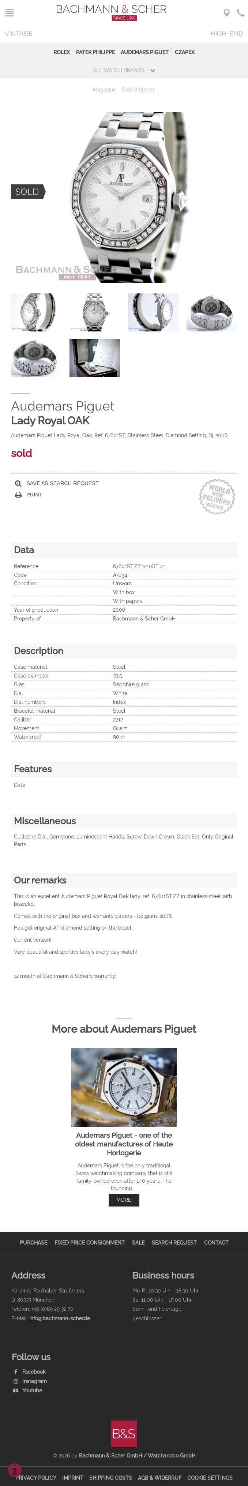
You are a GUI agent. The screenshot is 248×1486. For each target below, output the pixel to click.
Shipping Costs (110, 1478)
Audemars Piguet (145, 52)
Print (28, 495)
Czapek (185, 52)
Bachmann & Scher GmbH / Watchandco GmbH (137, 1455)
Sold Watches (138, 89)
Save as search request (57, 483)
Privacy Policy (35, 1478)
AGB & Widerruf (159, 1478)
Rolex (61, 52)
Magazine (104, 89)
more (123, 1200)
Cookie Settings (210, 1478)
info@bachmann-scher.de (59, 1318)
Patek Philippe (95, 52)
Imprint (72, 1478)
